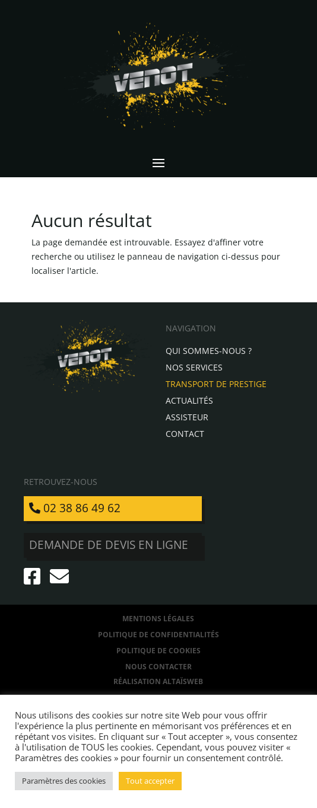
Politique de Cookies (158, 651)
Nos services (194, 367)
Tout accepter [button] (150, 780)
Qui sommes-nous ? (209, 350)
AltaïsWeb (183, 681)
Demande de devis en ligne (108, 544)
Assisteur (187, 417)
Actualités (189, 400)
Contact (185, 433)
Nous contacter (158, 667)
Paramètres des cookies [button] (64, 780)
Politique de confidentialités (158, 635)
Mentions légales (158, 619)
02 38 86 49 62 (75, 508)
